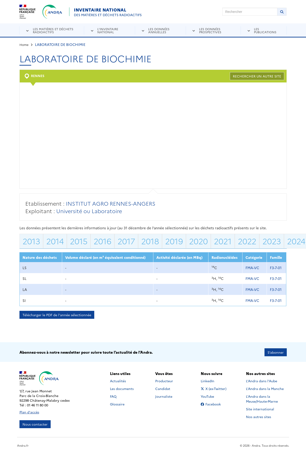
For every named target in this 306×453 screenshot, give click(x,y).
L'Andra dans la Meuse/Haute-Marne (262, 398)
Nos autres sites (258, 416)
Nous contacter (35, 423)
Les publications (265, 30)
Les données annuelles (159, 30)
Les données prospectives (210, 30)
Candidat (162, 388)
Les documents (122, 388)
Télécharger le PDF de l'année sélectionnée (57, 314)
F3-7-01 (276, 267)
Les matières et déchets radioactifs (53, 30)
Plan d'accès (29, 411)
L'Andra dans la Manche (265, 388)
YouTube (212, 396)
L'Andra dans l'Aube (261, 380)
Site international (260, 408)
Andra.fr (23, 445)
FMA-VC (252, 267)
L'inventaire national (107, 30)
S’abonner (276, 351)
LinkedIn (212, 380)
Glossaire (117, 403)
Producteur (164, 380)
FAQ (113, 396)
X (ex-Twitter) (214, 388)
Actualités (118, 380)
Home (24, 44)
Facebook (214, 403)
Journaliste (163, 396)
